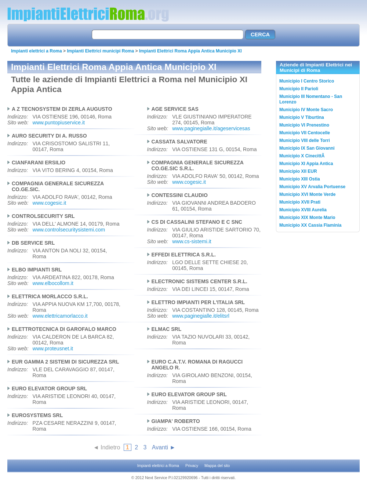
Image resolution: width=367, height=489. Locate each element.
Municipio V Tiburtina (301, 117)
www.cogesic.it (189, 182)
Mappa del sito (217, 465)
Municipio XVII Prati (299, 202)
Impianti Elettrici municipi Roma (100, 51)
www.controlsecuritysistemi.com (69, 230)
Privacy (191, 465)
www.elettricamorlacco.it (60, 316)
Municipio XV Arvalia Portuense (312, 186)
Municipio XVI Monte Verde (307, 194)
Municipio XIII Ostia (299, 179)
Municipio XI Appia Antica (306, 163)
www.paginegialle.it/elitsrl (200, 316)
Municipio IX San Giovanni (307, 148)
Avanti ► (163, 447)
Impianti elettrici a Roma (36, 51)
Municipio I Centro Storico (306, 81)
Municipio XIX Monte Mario (307, 217)
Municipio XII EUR (298, 171)
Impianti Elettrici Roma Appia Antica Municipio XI (190, 51)
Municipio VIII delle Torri (304, 140)
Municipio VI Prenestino (304, 125)
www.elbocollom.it (53, 283)
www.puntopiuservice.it (59, 122)
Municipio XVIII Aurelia (303, 209)
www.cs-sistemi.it (191, 241)
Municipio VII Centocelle (304, 132)
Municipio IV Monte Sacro (306, 109)
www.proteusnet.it (53, 348)
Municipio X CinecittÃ (302, 155)
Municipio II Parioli (298, 88)
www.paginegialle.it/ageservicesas (211, 128)
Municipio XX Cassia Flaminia (310, 225)
